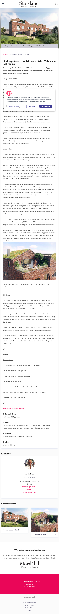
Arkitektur (47, 425)
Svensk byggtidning (9, 436)
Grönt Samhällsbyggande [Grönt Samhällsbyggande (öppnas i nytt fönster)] (11, 417)
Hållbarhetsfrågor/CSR (41, 428)
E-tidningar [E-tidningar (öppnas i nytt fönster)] (32, 492)
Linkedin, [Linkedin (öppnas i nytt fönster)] (26, 492)
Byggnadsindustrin (19, 428)
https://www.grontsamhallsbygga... (14, 408)
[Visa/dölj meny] (3, 4)
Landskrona (11, 445)
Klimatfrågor (29, 428)
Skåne (5, 445)
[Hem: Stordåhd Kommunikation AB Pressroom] (29, 4)
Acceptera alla (45, 106)
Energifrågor (26, 425)
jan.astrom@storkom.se (29, 487)
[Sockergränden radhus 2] (14, 517)
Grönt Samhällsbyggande (24, 436)
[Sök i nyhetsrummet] (56, 4)
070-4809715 (29, 489)
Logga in (29, 610)
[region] (29, 100)
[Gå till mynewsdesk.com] (29, 597)
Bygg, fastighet (17, 425)
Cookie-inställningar (13, 106)
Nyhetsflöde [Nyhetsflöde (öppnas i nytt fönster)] (29, 608)
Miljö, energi (7, 425)
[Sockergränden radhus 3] (44, 520)
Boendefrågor (7, 428)
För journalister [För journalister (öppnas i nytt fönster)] (29, 605)
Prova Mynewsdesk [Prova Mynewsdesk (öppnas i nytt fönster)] (29, 602)
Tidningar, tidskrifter (37, 425)
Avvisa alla (32, 106)
